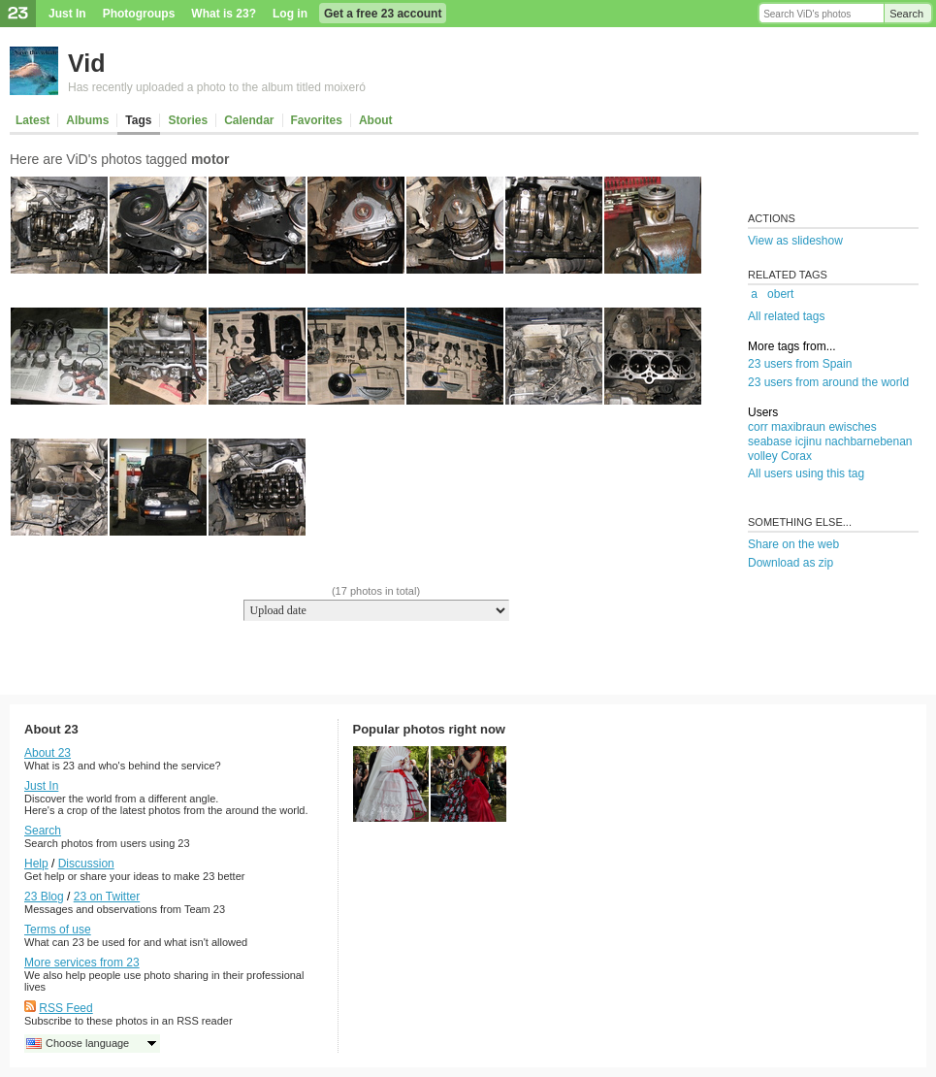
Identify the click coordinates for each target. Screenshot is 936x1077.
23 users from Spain (800, 364)
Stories (188, 120)
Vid (86, 63)
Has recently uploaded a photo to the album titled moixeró (217, 87)
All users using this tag (806, 473)
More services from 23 (82, 962)
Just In (67, 13)
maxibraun (798, 427)
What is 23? (223, 13)
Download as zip (790, 563)
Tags (138, 120)
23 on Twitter (107, 896)
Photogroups (139, 13)
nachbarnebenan (868, 441)
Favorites (316, 120)
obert (780, 294)
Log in (290, 13)
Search (906, 13)
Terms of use (57, 929)
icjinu (808, 441)
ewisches (852, 427)
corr (758, 427)
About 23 (47, 753)
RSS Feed (65, 1008)
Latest (32, 120)
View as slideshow (795, 240)
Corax (796, 456)
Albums (87, 120)
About (376, 120)
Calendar (249, 120)
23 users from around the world (828, 382)
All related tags (786, 316)
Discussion (86, 863)
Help (36, 863)
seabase (769, 441)
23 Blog (44, 896)
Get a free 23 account (382, 13)
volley (763, 456)
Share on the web (793, 544)
